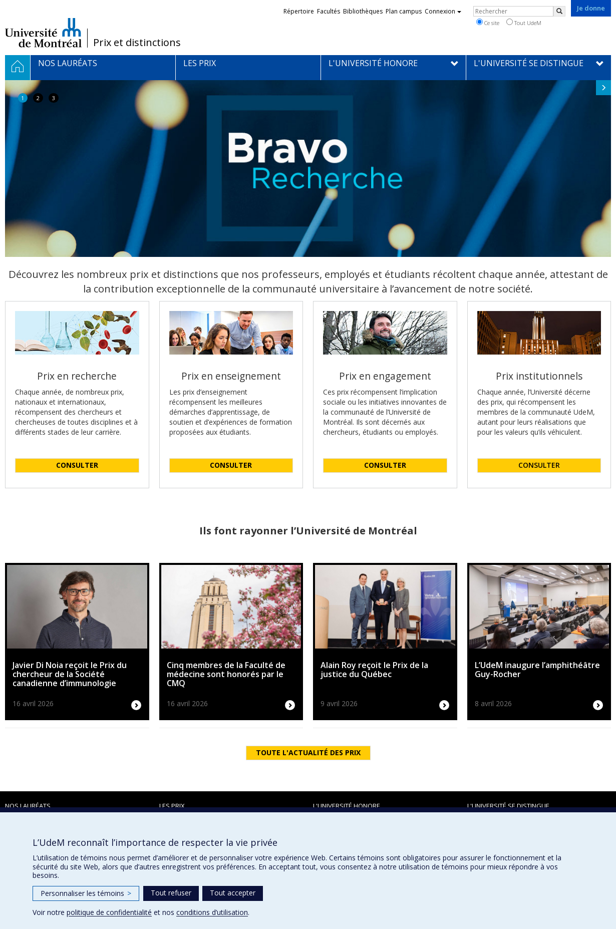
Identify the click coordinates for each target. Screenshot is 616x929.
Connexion (443, 11)
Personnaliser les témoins (86, 893)
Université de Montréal (43, 33)
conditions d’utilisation (212, 912)
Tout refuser (171, 892)
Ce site (487, 23)
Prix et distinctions (137, 43)
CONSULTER (539, 465)
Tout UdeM (523, 23)
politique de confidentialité (109, 912)
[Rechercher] (559, 11)
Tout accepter (232, 892)
